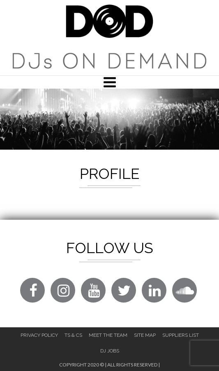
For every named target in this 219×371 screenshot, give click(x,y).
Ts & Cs (73, 335)
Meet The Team (108, 335)
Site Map (145, 335)
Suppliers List (180, 335)
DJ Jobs (109, 351)
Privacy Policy (39, 335)
